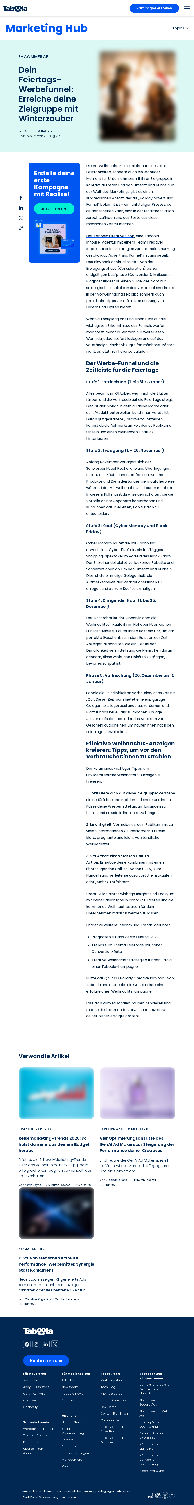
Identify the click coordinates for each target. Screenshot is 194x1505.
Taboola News (72, 1394)
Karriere (68, 1440)
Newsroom (70, 1387)
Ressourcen (110, 1374)
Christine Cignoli (36, 1299)
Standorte (69, 1446)
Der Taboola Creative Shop (110, 236)
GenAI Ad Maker (35, 1394)
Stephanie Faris (116, 1180)
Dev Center (109, 1407)
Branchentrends (35, 1129)
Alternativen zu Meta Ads (154, 1413)
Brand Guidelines (113, 1400)
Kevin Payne (33, 1185)
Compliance (110, 1420)
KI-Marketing (32, 1249)
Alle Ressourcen (112, 1394)
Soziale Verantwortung (73, 1431)
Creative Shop (33, 1400)
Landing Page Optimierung (149, 1424)
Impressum (69, 1497)
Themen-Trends (35, 1435)
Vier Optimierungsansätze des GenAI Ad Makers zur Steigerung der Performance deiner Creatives (137, 1144)
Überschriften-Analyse (34, 1450)
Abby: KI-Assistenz (36, 1387)
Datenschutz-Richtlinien (38, 1491)
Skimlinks (68, 1400)
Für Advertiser (34, 1374)
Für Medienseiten (76, 1374)
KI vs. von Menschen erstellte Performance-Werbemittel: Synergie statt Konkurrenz (56, 1264)
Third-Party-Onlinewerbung (40, 1497)
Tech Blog (108, 1387)
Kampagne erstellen (154, 8)
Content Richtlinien (114, 1413)
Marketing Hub (46, 28)
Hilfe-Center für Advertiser (112, 1429)
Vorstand (68, 1466)
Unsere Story (71, 1422)
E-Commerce (33, 56)
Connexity (30, 1407)
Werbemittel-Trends (38, 1429)
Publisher (68, 1380)
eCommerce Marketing (148, 1446)
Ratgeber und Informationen (151, 1376)
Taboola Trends (36, 1422)
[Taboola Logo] (15, 8)
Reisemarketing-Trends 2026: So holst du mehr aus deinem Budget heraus (54, 1144)
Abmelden (124, 1491)
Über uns (69, 1415)
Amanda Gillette (37, 131)
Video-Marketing (151, 1471)
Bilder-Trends (33, 1442)
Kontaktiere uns (46, 1360)
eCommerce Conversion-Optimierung (148, 1459)
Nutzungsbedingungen (99, 1491)
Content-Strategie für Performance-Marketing (155, 1389)
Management (72, 1460)
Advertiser (30, 1380)
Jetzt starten (54, 209)
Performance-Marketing (124, 1129)
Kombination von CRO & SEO (151, 1435)
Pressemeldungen (75, 1453)
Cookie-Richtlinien (69, 1491)
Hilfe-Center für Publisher (112, 1440)
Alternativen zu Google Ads (150, 1402)
